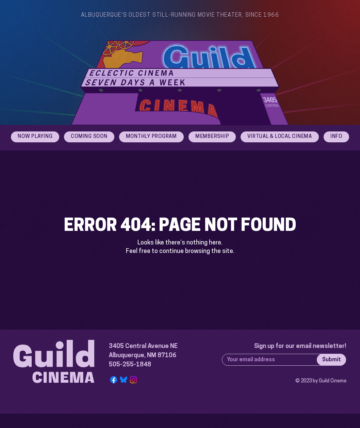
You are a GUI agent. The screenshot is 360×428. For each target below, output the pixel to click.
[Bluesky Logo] (123, 379)
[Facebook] (113, 379)
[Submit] (331, 360)
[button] (336, 136)
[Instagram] (133, 379)
